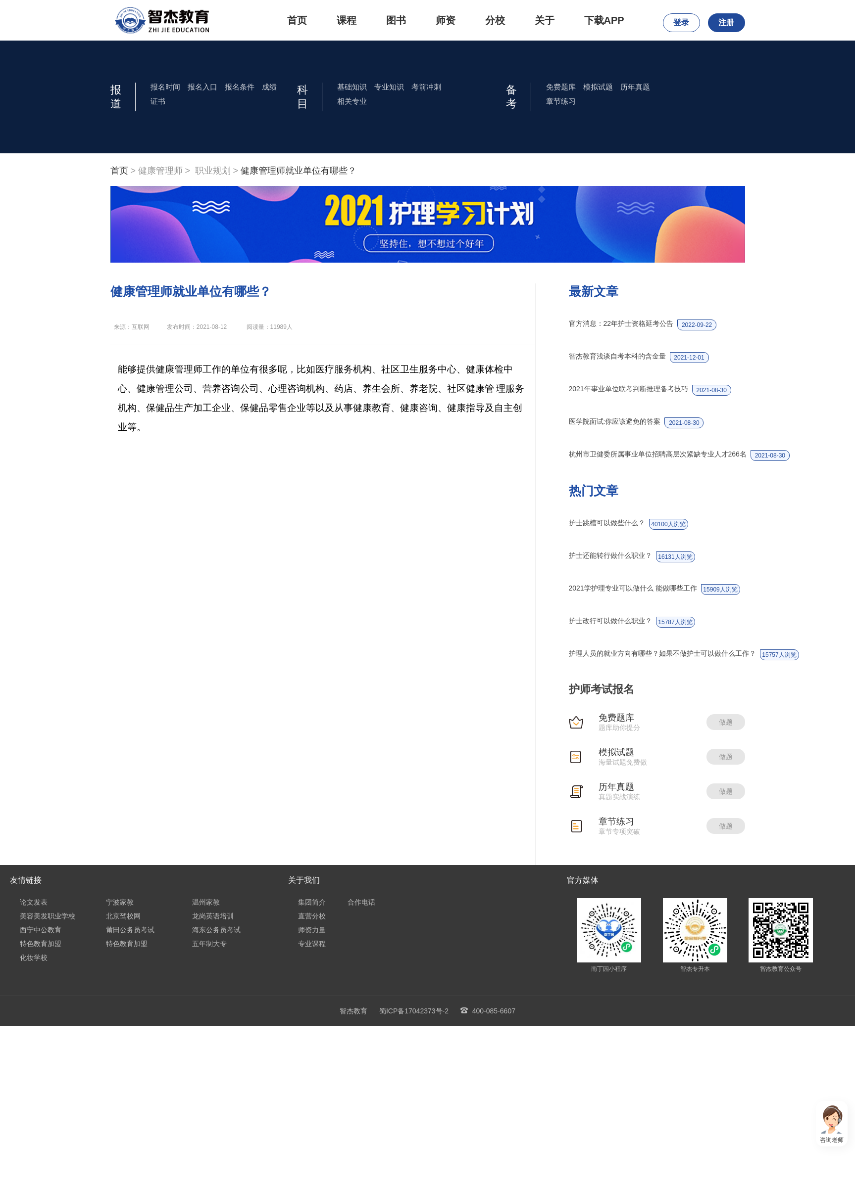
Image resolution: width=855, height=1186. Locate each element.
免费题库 (561, 87)
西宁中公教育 (40, 930)
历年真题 (635, 87)
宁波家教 (120, 902)
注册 (726, 22)
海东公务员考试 (216, 930)
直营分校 (312, 916)
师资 (445, 20)
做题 (726, 722)
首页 (297, 20)
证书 (158, 101)
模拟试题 (598, 87)
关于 (544, 20)
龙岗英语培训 (213, 916)
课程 (346, 20)
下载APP (604, 20)
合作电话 (361, 902)
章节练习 (561, 101)
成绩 (269, 87)
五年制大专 (209, 944)
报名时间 (165, 87)
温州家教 (206, 902)
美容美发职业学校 (47, 916)
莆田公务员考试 (130, 930)
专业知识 (389, 87)
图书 (396, 20)
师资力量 (312, 930)
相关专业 (352, 101)
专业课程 (312, 944)
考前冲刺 (426, 87)
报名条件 (239, 87)
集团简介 (312, 902)
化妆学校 (34, 957)
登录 (681, 22)
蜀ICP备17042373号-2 (414, 1011)
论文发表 (34, 902)
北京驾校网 (123, 916)
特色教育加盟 (40, 944)
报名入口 (202, 87)
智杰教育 (353, 1011)
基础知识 (352, 87)
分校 (495, 20)
